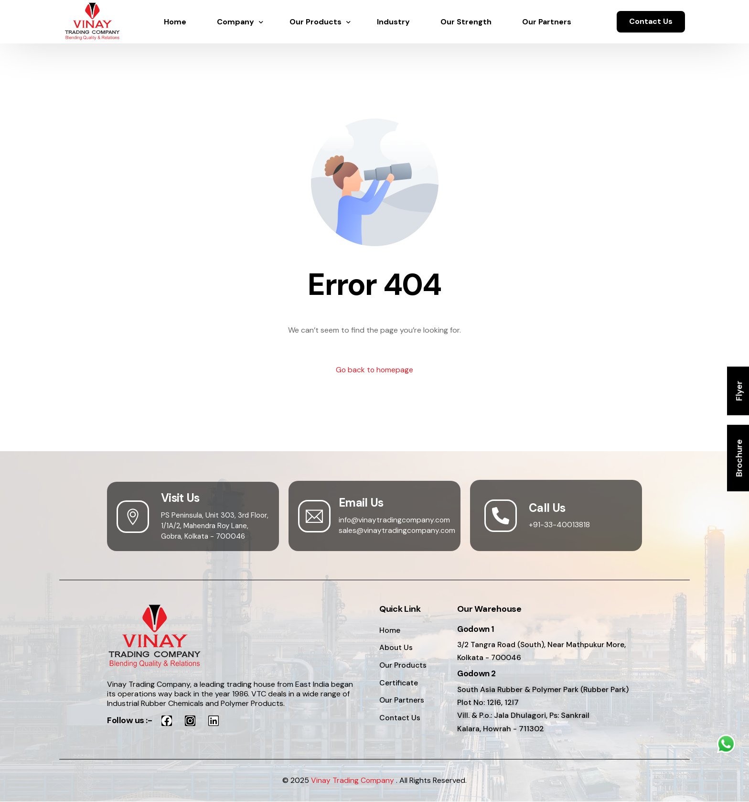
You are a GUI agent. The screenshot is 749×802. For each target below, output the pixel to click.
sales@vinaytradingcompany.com (397, 530)
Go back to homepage (374, 370)
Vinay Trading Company (353, 781)
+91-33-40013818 (559, 525)
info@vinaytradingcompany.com (395, 520)
